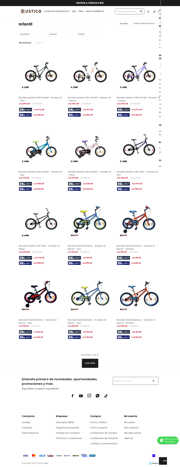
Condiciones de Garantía (104, 438)
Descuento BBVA (65, 422)
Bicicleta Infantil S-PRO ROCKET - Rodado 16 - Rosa (89, 173)
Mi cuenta (129, 422)
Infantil (39, 42)
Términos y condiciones (69, 438)
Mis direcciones (132, 432)
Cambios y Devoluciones (103, 443)
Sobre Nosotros (30, 432)
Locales (26, 422)
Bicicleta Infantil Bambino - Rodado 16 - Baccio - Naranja (136, 247)
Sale (74, 11)
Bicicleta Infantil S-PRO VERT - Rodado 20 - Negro (40, 247)
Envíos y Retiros (98, 422)
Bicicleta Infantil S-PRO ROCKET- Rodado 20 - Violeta (138, 99)
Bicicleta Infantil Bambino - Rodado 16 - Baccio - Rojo (38, 321)
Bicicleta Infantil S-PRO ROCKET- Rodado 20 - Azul (40, 99)
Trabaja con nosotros (68, 432)
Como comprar (98, 427)
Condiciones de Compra (103, 432)
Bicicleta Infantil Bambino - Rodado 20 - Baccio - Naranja (137, 321)
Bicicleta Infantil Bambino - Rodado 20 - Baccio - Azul (88, 321)
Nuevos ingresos (95, 11)
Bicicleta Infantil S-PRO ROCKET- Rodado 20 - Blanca (89, 99)
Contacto (27, 427)
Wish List (128, 438)
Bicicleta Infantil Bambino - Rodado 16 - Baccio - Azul (87, 247)
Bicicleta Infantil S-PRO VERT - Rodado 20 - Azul (138, 173)
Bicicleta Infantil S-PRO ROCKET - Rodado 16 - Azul (40, 173)
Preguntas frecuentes (67, 427)
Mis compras (131, 427)
